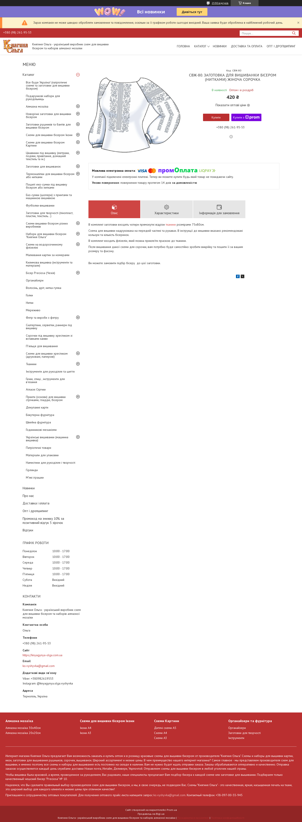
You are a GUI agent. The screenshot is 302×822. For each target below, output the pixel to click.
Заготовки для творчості (244, 733)
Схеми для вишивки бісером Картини (45, 143)
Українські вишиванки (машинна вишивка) (47, 438)
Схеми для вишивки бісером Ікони (49, 135)
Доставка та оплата (246, 46)
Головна (183, 46)
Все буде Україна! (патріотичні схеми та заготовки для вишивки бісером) (48, 85)
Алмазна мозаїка (37, 106)
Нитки (29, 303)
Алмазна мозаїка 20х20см (23, 733)
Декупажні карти (37, 407)
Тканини (31, 364)
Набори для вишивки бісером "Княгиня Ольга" (46, 235)
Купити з (246, 117)
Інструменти (236, 738)
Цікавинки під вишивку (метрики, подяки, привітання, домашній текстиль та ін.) (47, 156)
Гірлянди (32, 470)
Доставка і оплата (36, 503)
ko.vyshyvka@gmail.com (39, 666)
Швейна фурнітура (38, 422)
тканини (171, 224)
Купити (216, 117)
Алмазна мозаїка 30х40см (23, 728)
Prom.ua (172, 809)
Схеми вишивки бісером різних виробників (47, 224)
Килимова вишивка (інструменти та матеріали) (49, 263)
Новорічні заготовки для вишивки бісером (48, 115)
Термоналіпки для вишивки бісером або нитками (50, 175)
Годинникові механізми (41, 430)
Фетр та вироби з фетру (42, 318)
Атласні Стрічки (36, 389)
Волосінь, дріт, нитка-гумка (43, 288)
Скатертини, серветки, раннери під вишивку (49, 326)
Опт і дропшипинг (281, 46)
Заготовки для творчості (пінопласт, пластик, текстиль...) (49, 214)
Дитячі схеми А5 (165, 728)
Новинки (219, 46)
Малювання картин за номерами (47, 255)
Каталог (200, 46)
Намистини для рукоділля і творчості (50, 463)
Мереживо (33, 310)
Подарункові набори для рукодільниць (43, 97)
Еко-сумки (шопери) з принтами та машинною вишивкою (49, 196)
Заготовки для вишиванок (43, 166)
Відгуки (28, 530)
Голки (29, 295)
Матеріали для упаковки (42, 455)
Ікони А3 (85, 733)
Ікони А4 (85, 728)
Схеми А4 (160, 733)
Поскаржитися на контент (193, 817)
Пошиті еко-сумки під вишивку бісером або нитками (46, 185)
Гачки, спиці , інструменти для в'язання (45, 380)
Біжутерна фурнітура (40, 415)
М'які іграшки (35, 477)
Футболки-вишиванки (40, 205)
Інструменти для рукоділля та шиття (50, 371)
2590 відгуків (220, 3)
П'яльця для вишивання (42, 346)
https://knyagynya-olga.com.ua (42, 655)
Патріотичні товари (38, 448)
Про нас (28, 496)
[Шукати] (294, 33)
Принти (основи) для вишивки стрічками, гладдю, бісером (46, 398)
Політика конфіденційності (227, 817)
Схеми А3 (160, 738)
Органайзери (34, 280)
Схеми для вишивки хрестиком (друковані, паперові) (47, 355)
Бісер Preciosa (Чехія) (40, 273)
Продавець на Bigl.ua (151, 813)
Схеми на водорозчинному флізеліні (44, 245)
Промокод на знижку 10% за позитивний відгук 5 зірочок (43, 520)
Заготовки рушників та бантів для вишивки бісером (48, 125)
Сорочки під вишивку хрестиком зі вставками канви (49, 337)
